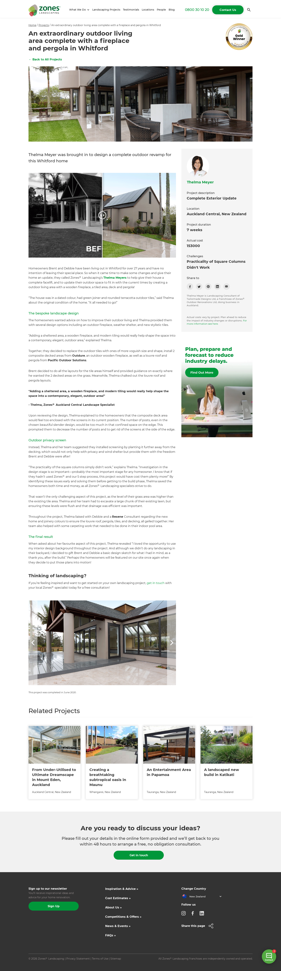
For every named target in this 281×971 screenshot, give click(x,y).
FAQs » (110, 935)
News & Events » (117, 926)
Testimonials (131, 9)
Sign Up (53, 906)
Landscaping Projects (106, 9)
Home (32, 25)
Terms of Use (100, 958)
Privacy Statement (78, 958)
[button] (79, 10)
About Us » (113, 907)
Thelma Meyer (200, 182)
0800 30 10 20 (197, 10)
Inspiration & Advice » (121, 889)
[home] (44, 9)
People (161, 9)
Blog (172, 9)
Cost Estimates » (118, 898)
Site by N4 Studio (39, 964)
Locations (148, 9)
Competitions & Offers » (123, 916)
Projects (44, 25)
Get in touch (139, 855)
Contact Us (228, 10)
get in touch (156, 583)
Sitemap (115, 958)
